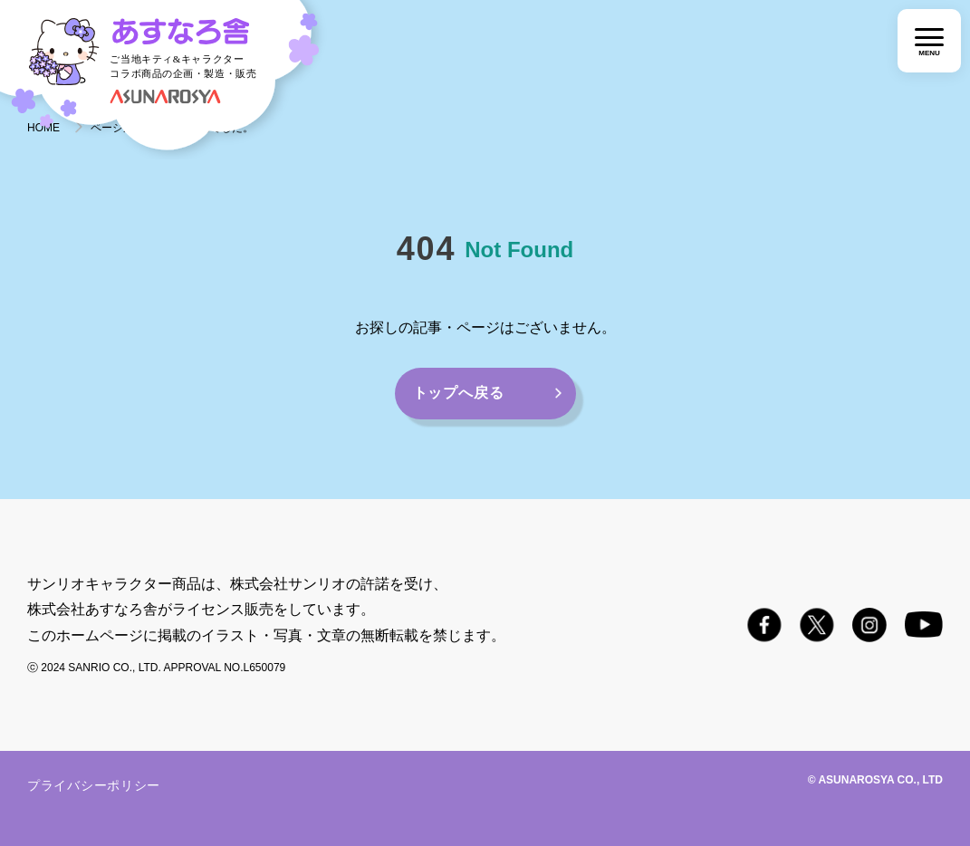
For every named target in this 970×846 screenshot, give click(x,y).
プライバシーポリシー (93, 785)
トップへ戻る (458, 392)
